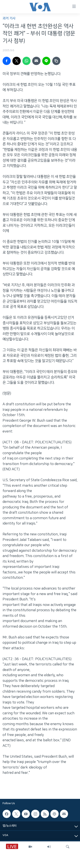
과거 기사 (9, 18)
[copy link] (56, 61)
